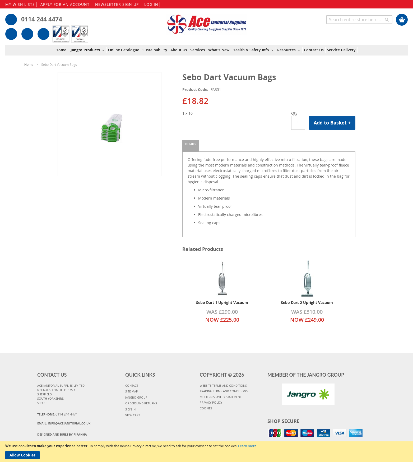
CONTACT (131, 385)
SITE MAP (131, 391)
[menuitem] (61, 50)
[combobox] (359, 19)
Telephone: (57, 414)
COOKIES (206, 408)
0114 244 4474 (41, 19)
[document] (206, 451)
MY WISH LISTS (20, 4)
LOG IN (151, 4)
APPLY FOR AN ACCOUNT (65, 4)
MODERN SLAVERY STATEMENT (221, 397)
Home (28, 64)
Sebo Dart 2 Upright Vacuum (307, 302)
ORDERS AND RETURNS (141, 403)
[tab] (190, 145)
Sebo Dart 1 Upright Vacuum (222, 302)
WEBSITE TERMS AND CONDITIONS (223, 385)
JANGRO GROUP (136, 397)
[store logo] (206, 21)
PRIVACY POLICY (211, 402)
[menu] (206, 50)
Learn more (247, 445)
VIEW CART (132, 415)
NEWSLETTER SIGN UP (117, 4)
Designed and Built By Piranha (62, 434)
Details (190, 144)
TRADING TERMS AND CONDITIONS (224, 391)
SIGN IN (130, 409)
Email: (63, 423)
